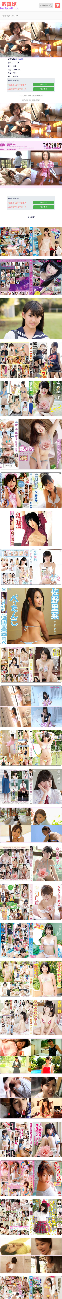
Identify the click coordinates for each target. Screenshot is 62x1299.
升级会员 (43, 89)
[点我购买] (19, 59)
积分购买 (43, 84)
